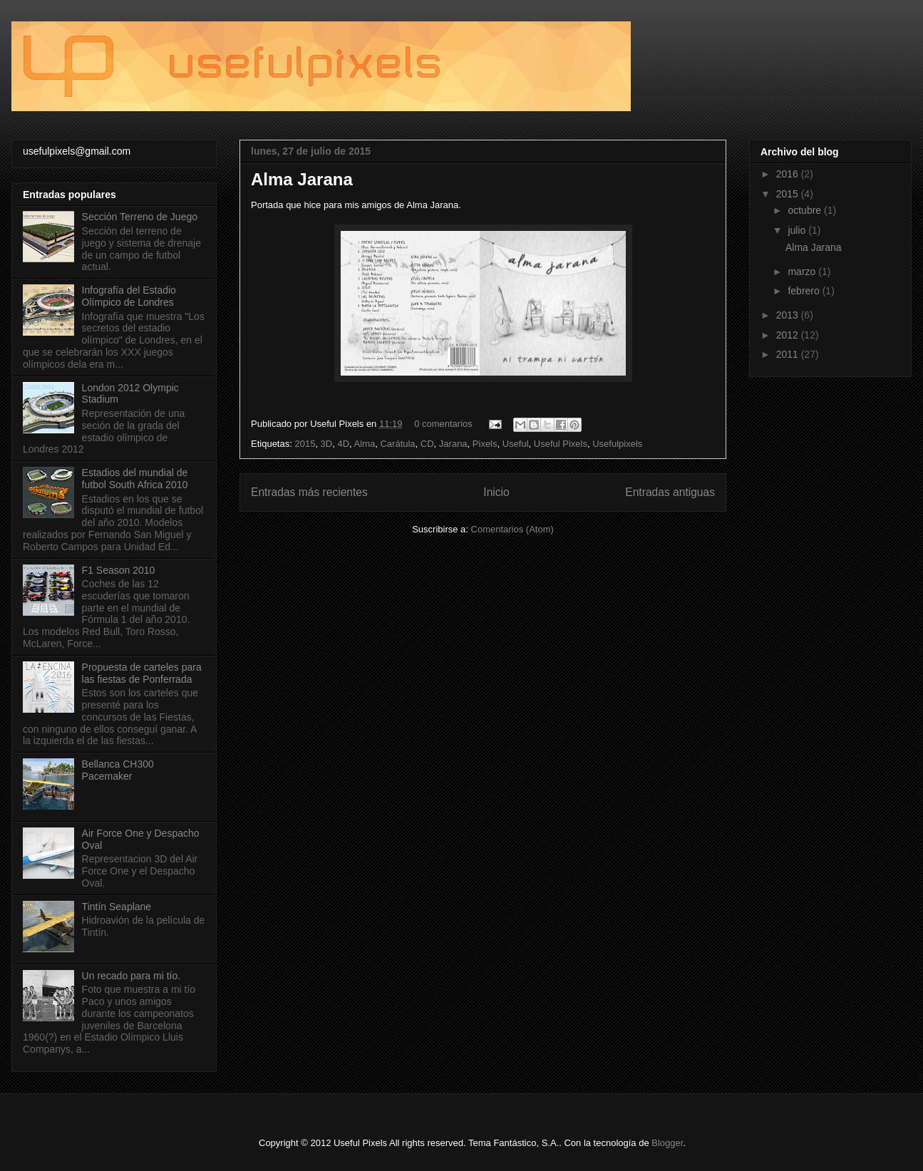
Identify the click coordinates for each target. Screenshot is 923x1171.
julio (798, 230)
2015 (304, 443)
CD (427, 443)
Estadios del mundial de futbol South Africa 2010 (135, 478)
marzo (803, 271)
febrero (805, 290)
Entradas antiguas (670, 492)
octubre (806, 210)
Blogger (667, 1143)
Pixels (485, 443)
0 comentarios (443, 423)
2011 (788, 354)
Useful (515, 443)
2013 (788, 315)
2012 (788, 335)
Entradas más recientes (309, 492)
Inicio (496, 492)
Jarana (453, 443)
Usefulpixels (617, 443)
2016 (788, 174)
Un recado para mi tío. (131, 975)
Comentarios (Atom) (512, 529)
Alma (365, 443)
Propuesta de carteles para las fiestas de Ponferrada (142, 673)
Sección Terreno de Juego (139, 216)
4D (343, 443)
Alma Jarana (302, 179)
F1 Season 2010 (118, 570)
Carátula (397, 443)
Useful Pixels (560, 443)
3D (327, 443)
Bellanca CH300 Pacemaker (118, 770)
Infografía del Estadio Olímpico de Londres (129, 296)
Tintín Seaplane (117, 906)
